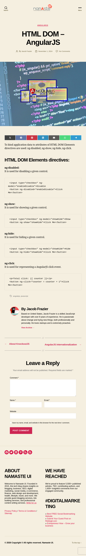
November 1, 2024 (45, 55)
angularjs (16, 300)
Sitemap (8, 520)
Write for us (31, 510)
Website (13, 418)
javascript (25, 300)
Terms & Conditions (27, 518)
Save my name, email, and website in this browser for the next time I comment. (41, 430)
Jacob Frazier (26, 55)
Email (47, 407)
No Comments (65, 55)
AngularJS (43, 29)
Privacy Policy (11, 518)
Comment (14, 385)
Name (13, 407)
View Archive (27, 331)
